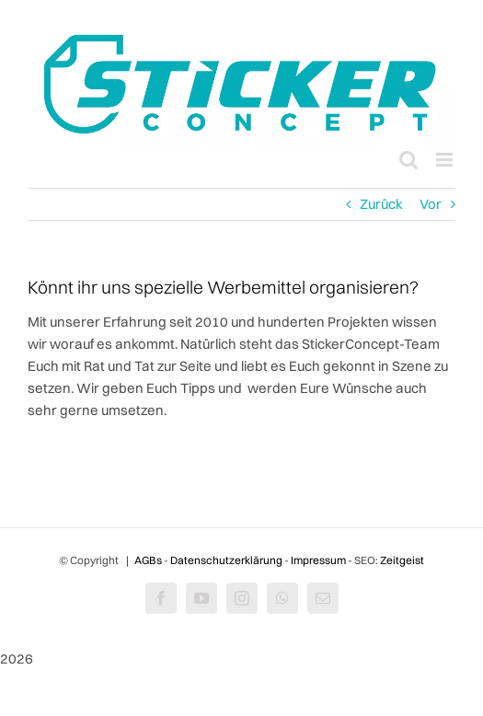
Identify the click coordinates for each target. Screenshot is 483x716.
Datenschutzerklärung (226, 560)
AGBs (148, 560)
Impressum (318, 560)
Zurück (381, 204)
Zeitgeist (402, 560)
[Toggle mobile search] (408, 159)
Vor (431, 204)
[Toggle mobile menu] (445, 159)
